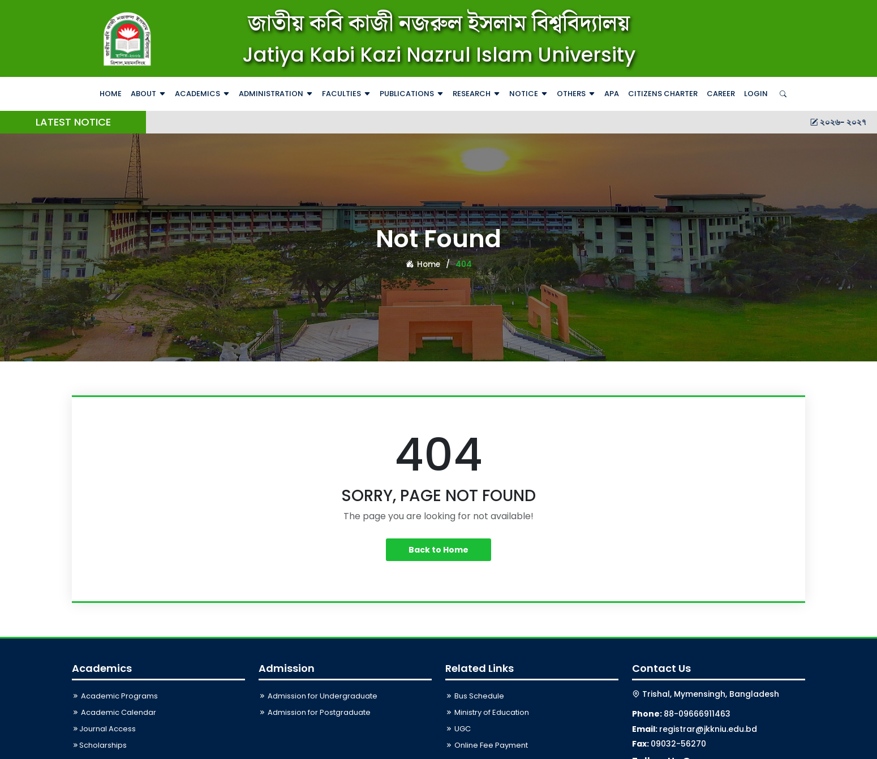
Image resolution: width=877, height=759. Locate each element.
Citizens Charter (663, 93)
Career (721, 93)
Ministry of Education (487, 712)
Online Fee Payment (486, 745)
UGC (458, 728)
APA (611, 93)
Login (756, 93)
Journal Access (104, 728)
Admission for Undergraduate (318, 696)
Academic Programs (115, 696)
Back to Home (438, 549)
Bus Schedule (474, 696)
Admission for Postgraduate (315, 712)
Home (111, 93)
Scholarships (99, 745)
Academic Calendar (114, 712)
